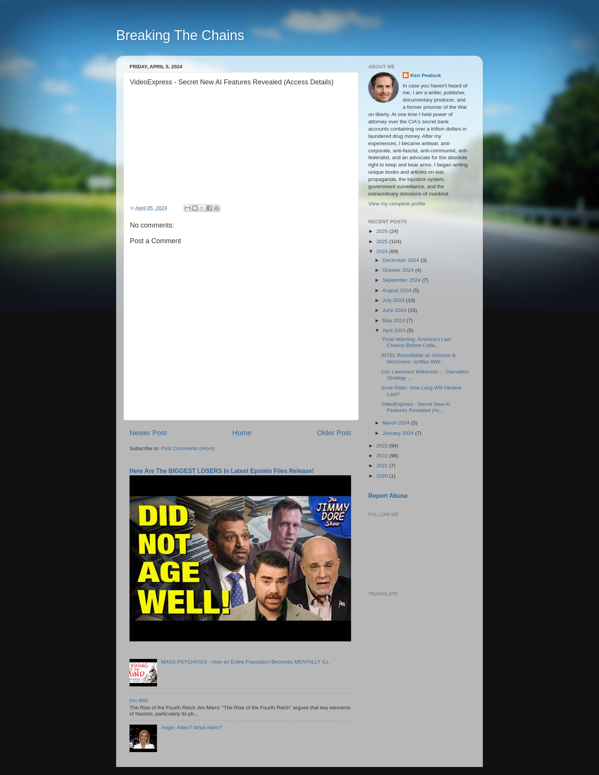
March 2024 (396, 423)
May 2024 (394, 320)
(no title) (139, 700)
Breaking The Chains (180, 35)
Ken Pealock (425, 75)
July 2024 (394, 300)
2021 (382, 465)
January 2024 (398, 433)
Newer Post (148, 433)
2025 (382, 241)
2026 (382, 231)
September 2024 (402, 280)
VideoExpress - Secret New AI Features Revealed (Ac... (415, 407)
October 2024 (398, 270)
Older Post (334, 433)
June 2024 (395, 310)
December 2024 (401, 260)
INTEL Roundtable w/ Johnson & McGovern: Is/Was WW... (418, 358)
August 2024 (397, 290)
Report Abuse (388, 495)
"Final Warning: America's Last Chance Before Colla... (416, 342)
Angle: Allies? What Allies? (191, 727)
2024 (382, 251)
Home (241, 433)
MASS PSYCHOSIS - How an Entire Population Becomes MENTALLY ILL (245, 662)
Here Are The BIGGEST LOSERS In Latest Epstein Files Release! (222, 471)
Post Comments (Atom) (188, 448)
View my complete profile (397, 204)
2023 (382, 446)
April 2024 (394, 330)
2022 (382, 456)
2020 (382, 476)
